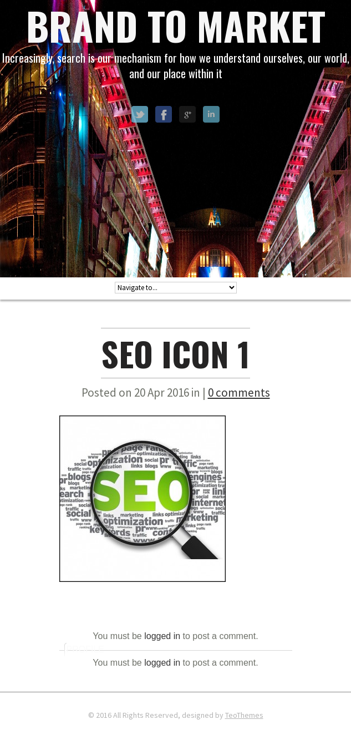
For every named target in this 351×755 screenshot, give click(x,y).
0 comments (239, 392)
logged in (162, 636)
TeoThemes (244, 715)
